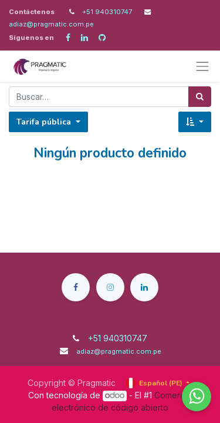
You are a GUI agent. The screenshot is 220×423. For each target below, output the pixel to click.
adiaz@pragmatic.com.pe (51, 24)
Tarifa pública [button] (44, 121)
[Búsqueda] (199, 96)
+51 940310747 (108, 12)
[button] (194, 122)
